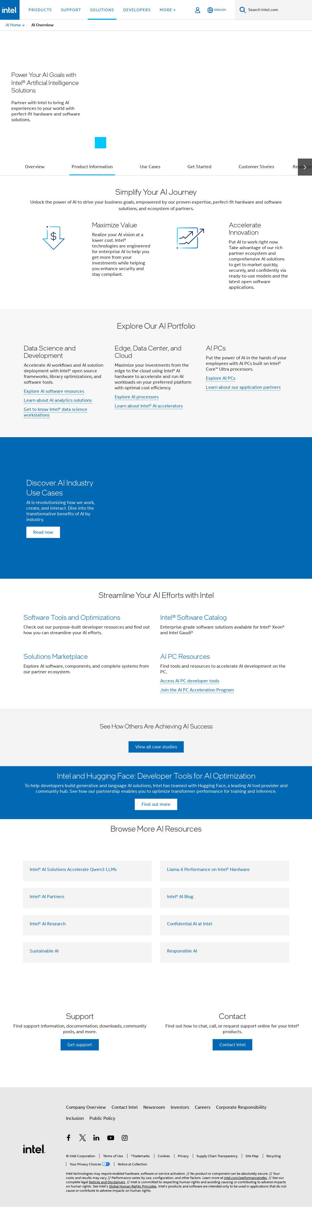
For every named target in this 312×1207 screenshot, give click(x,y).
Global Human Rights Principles (133, 1186)
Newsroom (154, 1107)
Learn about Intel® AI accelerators (149, 406)
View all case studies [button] (156, 747)
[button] (156, 242)
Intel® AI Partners (47, 897)
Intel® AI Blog (180, 897)
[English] (216, 10)
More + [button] (168, 9)
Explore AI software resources (54, 391)
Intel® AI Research (48, 924)
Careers (202, 1107)
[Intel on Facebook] (68, 1139)
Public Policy (102, 1118)
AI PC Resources (185, 656)
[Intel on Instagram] (124, 1139)
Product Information (92, 167)
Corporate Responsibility (241, 1107)
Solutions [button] (102, 9)
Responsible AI (182, 951)
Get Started (199, 167)
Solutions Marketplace (55, 656)
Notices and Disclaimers (107, 1182)
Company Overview (86, 1107)
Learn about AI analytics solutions (58, 400)
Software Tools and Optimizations (71, 617)
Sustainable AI (44, 951)
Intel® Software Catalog (193, 617)
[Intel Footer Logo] (34, 1149)
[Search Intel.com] (279, 10)
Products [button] (40, 9)
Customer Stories (256, 167)
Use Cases (150, 167)
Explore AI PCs (220, 378)
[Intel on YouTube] (111, 1139)
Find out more (156, 804)
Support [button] (71, 9)
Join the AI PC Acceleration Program (197, 690)
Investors (180, 1107)
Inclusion (75, 1118)
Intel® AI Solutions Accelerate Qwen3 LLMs (73, 869)
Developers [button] (137, 9)
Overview (34, 167)
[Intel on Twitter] (82, 1139)
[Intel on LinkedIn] (96, 1139)
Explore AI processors (137, 397)
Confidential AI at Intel (189, 924)
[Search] (243, 9)
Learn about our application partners (243, 387)
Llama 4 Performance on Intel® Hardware (208, 869)
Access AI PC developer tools (189, 681)
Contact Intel (125, 1107)
